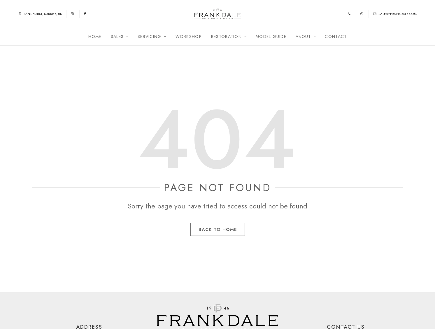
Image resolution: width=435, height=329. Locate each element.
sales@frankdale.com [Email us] (395, 16)
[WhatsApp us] (362, 16)
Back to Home (218, 234)
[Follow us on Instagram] (73, 16)
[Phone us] (349, 16)
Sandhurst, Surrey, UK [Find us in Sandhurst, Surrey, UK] (40, 16)
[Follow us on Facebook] (85, 16)
